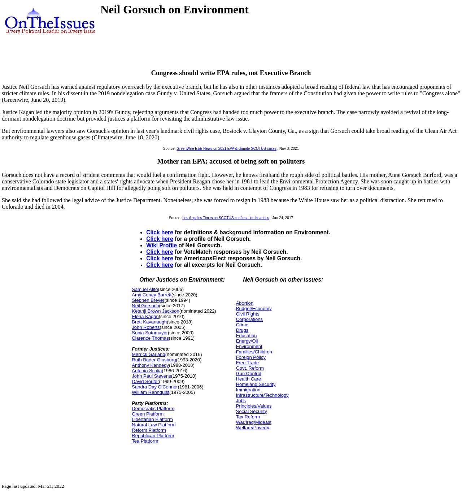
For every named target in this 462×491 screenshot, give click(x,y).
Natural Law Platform (153, 424)
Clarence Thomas (150, 338)
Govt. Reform (250, 368)
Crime (242, 324)
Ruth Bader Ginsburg (154, 359)
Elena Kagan (145, 316)
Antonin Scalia (147, 370)
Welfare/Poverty (252, 427)
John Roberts (146, 327)
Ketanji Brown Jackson (155, 311)
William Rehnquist (150, 392)
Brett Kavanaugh (149, 322)
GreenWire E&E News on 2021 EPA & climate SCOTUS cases (226, 149)
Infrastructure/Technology (262, 395)
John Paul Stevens (151, 376)
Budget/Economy (254, 308)
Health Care (248, 379)
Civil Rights (248, 314)
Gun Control (248, 373)
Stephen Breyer (148, 300)
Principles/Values (254, 406)
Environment (249, 346)
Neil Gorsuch (145, 305)
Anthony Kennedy (150, 365)
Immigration (248, 389)
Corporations (249, 319)
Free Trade (247, 362)
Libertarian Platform (152, 419)
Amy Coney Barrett (151, 294)
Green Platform (148, 414)
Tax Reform (248, 417)
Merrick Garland (148, 354)
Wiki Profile (161, 245)
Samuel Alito (145, 289)
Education (246, 335)
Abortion (244, 303)
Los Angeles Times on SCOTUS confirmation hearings (225, 218)
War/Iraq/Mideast (254, 422)
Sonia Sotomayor (150, 332)
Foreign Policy (251, 357)
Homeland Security (256, 384)
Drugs (242, 330)
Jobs (241, 400)
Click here (159, 232)
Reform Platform (149, 430)
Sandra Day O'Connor (155, 387)
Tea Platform (145, 441)
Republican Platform (153, 435)
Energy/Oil (247, 341)
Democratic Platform (153, 408)
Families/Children (254, 352)
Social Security (251, 411)
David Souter (145, 381)
